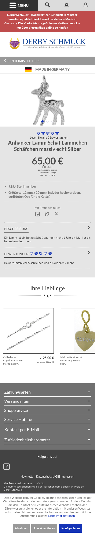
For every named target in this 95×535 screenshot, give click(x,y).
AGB (56, 476)
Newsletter (27, 476)
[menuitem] (19, 5)
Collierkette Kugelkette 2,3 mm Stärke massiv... (12, 360)
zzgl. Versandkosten (47, 170)
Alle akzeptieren (44, 528)
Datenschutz (44, 476)
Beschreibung (16, 229)
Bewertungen (16, 254)
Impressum (67, 476)
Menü (19, 5)
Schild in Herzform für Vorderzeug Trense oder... (71, 360)
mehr (28, 241)
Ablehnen (21, 528)
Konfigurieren (70, 528)
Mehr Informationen (61, 515)
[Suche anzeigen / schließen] (47, 5)
